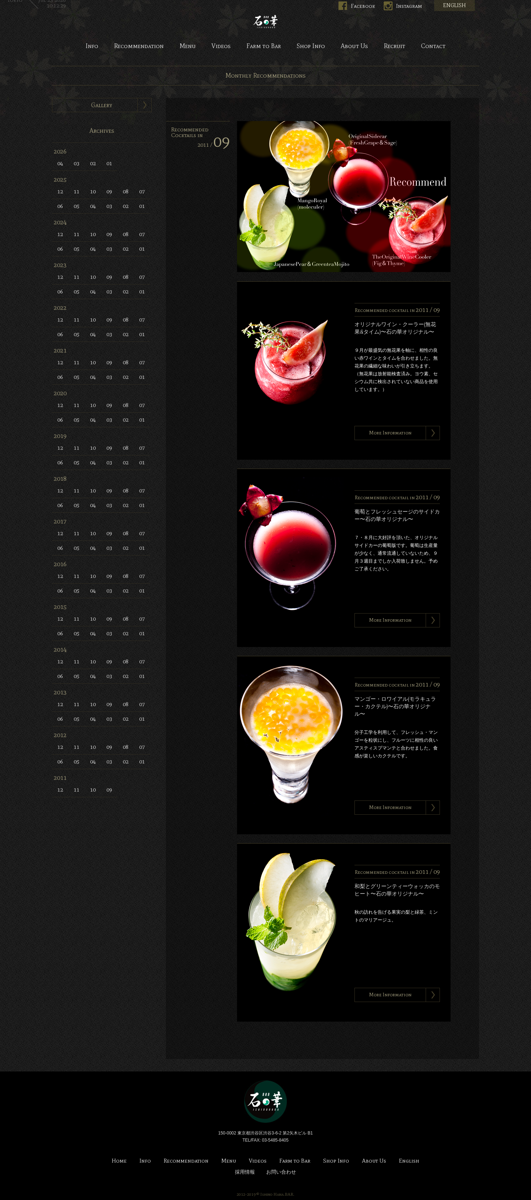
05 (76, 206)
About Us (354, 46)
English (409, 1161)
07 (142, 191)
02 (93, 163)
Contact (433, 46)
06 (60, 206)
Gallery (101, 105)
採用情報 (245, 1172)
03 (76, 163)
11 (76, 191)
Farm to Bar (263, 46)
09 (109, 191)
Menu (187, 46)
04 (60, 163)
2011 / (214, 144)
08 (125, 191)
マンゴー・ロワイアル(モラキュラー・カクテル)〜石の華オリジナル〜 (395, 706)
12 (60, 191)
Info (91, 46)
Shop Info (310, 46)
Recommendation (139, 46)
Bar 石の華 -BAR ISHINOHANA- (265, 21)
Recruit (394, 46)
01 (109, 163)
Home (119, 1161)
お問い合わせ (281, 1172)
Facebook (363, 5)
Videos (221, 46)
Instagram (409, 5)
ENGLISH (454, 5)
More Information (390, 433)
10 (93, 191)
